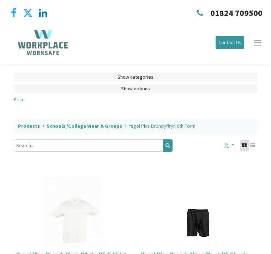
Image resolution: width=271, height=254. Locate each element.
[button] (229, 145)
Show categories (135, 77)
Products (29, 126)
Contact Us (229, 42)
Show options (135, 88)
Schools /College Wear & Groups (84, 126)
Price (19, 99)
